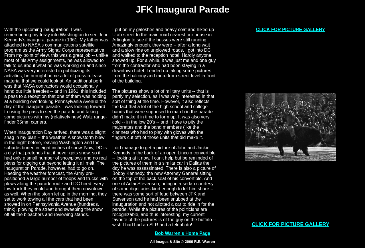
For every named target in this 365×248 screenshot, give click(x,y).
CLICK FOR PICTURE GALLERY (290, 29)
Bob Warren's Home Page (182, 233)
